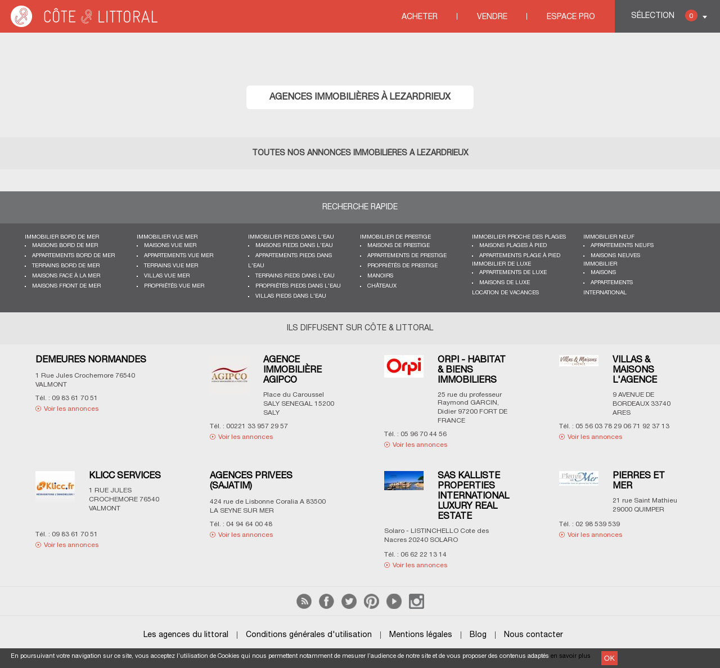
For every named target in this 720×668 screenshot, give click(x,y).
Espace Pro (571, 17)
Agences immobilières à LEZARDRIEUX (360, 97)
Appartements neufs (622, 245)
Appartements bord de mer (73, 255)
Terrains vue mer (171, 265)
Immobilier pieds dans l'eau (291, 237)
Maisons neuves (615, 255)
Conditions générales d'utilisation (309, 635)
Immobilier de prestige (395, 237)
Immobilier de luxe (501, 264)
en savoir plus (571, 656)
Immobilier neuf (608, 237)
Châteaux (382, 286)
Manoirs (380, 276)
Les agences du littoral (185, 635)
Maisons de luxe (504, 282)
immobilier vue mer (167, 237)
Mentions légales (420, 635)
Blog (478, 635)
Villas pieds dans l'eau (290, 296)
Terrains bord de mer (66, 265)
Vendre (492, 17)
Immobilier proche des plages (519, 237)
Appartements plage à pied (519, 255)
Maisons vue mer (170, 245)
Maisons (603, 272)
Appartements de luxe (513, 272)
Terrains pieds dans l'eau (295, 276)
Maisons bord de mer (65, 245)
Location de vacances (505, 292)
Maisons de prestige (398, 245)
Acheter (420, 17)
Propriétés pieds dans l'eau (298, 286)
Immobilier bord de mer (62, 237)
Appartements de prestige (407, 255)
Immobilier (600, 264)
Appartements (612, 282)
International (605, 292)
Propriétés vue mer (174, 286)
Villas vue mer (167, 276)
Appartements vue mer (178, 255)
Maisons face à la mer (66, 276)
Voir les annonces (71, 409)
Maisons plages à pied (513, 245)
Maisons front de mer (66, 286)
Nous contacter (533, 635)
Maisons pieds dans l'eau (294, 245)
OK (609, 658)
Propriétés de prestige (402, 265)
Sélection (664, 15)
